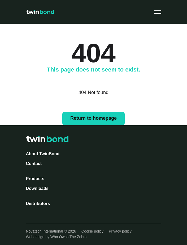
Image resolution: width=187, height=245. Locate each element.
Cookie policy (92, 231)
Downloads (37, 188)
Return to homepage (93, 118)
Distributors (38, 203)
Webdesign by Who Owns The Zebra (56, 237)
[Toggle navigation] (157, 12)
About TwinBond (43, 154)
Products (35, 178)
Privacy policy (120, 231)
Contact (34, 163)
